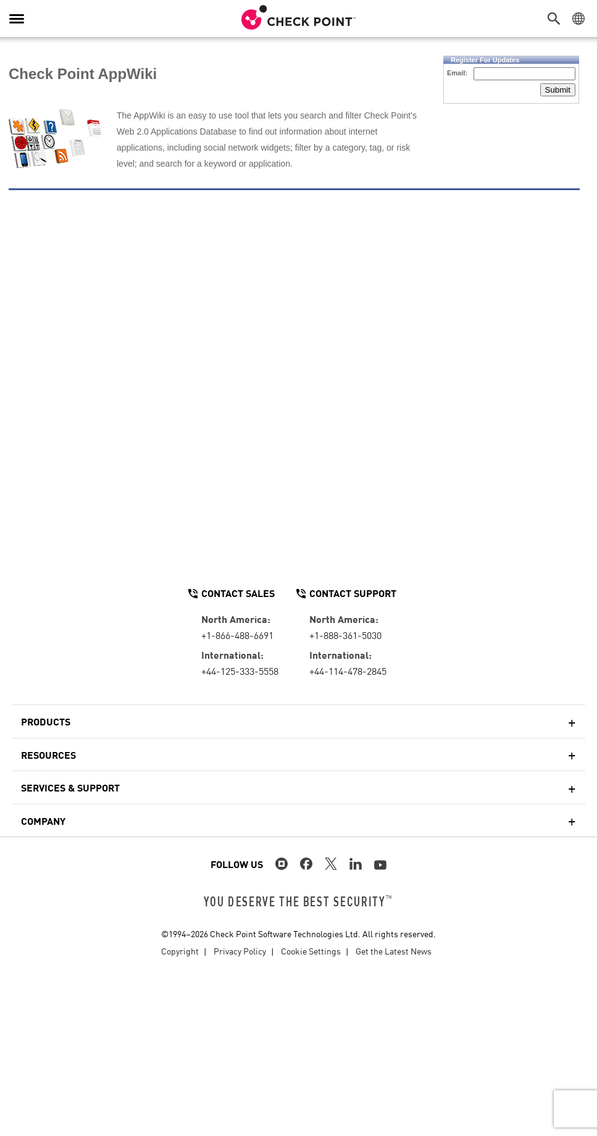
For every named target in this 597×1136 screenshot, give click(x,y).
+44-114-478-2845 (347, 670)
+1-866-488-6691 (237, 634)
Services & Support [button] (70, 787)
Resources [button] (48, 754)
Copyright (180, 951)
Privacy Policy (240, 951)
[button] (557, 18)
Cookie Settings (311, 951)
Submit (557, 89)
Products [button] (45, 721)
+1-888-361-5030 (345, 634)
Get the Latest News (394, 951)
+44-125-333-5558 (239, 670)
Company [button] (43, 820)
